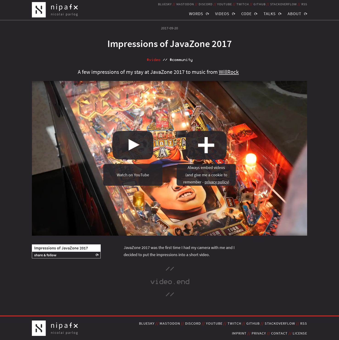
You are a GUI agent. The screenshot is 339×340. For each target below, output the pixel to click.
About (294, 13)
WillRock (229, 71)
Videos (222, 13)
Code (246, 13)
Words (196, 13)
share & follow (45, 255)
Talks (270, 13)
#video (153, 60)
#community (181, 60)
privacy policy (216, 182)
